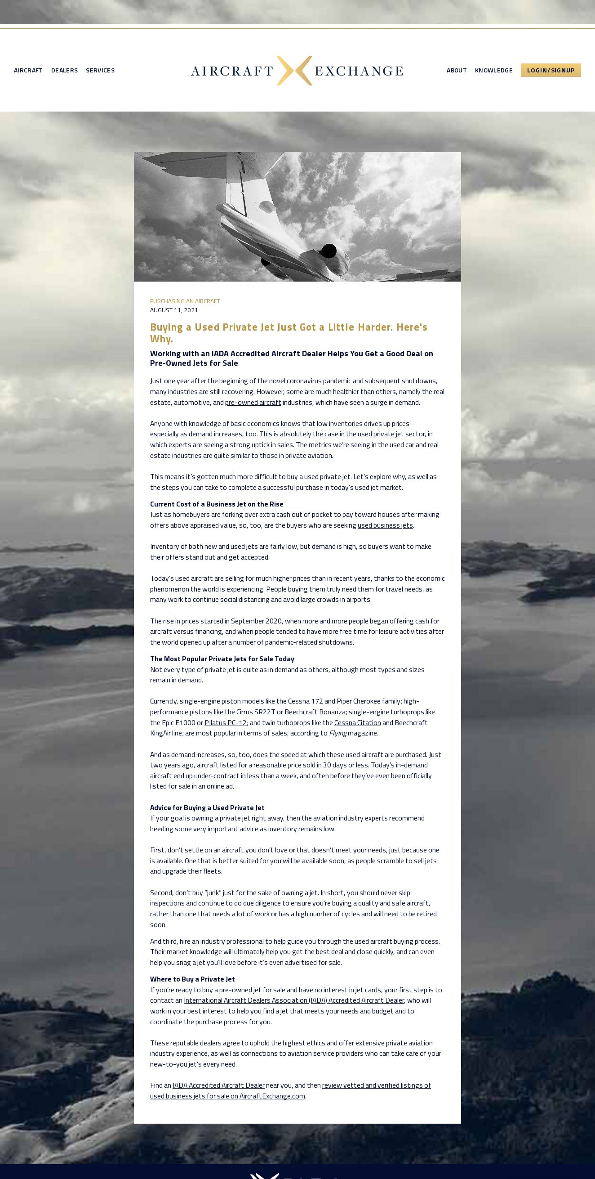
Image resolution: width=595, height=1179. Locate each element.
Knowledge (494, 70)
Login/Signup (551, 70)
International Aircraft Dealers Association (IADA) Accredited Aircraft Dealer (294, 1000)
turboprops (407, 711)
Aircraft (28, 70)
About (457, 70)
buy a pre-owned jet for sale (243, 989)
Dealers (64, 70)
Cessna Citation (357, 722)
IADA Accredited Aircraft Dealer (219, 1085)
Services (100, 70)
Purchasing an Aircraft (185, 300)
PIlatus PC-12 (225, 722)
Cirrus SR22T (255, 711)
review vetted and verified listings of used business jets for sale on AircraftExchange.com (290, 1090)
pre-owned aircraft (253, 402)
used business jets (385, 525)
